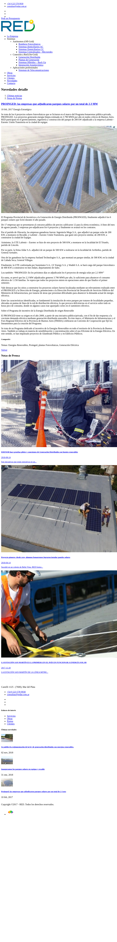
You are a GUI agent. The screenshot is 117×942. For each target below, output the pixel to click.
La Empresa (12, 36)
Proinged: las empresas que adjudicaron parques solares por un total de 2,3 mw (33, 791)
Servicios (11, 75)
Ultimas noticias (14, 95)
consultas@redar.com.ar (16, 6)
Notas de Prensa (14, 98)
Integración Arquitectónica (31, 65)
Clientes (10, 78)
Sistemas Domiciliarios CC (31, 49)
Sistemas (11, 39)
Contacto (11, 83)
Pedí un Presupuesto (10, 18)
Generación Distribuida (29, 57)
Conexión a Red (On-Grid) (25, 54)
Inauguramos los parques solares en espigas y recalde (23, 769)
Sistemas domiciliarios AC (31, 46)
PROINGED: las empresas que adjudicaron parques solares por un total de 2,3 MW (49, 103)
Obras (9, 73)
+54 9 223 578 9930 (15, 4)
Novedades (12, 80)
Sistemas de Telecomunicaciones (34, 70)
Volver (4, 350)
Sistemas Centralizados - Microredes (36, 52)
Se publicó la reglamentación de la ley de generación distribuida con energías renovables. (37, 747)
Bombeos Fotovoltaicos (30, 44)
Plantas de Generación (29, 60)
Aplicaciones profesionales (25, 67)
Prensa (10, 721)
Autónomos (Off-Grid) (23, 41)
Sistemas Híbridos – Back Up (32, 62)
